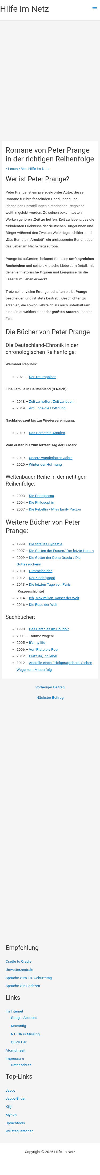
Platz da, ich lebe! (43, 656)
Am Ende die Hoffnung (47, 408)
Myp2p (11, 1115)
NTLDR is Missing (25, 1034)
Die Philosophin (41, 502)
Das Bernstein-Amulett (47, 433)
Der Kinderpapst (42, 578)
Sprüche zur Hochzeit (23, 986)
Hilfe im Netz (24, 9)
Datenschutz (21, 1065)
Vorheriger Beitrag (50, 687)
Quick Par (18, 1042)
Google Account (24, 1017)
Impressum (15, 1058)
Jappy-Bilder (16, 1098)
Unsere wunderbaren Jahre (51, 458)
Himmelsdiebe (41, 571)
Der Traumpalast (42, 377)
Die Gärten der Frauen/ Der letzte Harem (61, 550)
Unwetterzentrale (19, 969)
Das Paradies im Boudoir (49, 629)
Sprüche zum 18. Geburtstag (29, 978)
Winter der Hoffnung (45, 464)
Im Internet (14, 1011)
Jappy (10, 1090)
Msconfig (18, 1026)
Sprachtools (15, 1123)
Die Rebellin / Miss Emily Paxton (55, 509)
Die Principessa (41, 496)
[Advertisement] (50, 73)
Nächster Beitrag (50, 698)
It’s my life (37, 642)
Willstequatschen (20, 1131)
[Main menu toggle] (94, 8)
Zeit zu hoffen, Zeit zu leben (51, 401)
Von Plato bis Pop (43, 649)
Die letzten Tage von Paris (50, 584)
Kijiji (9, 1106)
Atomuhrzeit (15, 1050)
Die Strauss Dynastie (45, 544)
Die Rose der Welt (43, 604)
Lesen (13, 168)
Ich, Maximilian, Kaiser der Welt (54, 598)
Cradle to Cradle (18, 961)
